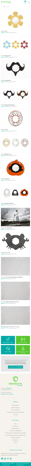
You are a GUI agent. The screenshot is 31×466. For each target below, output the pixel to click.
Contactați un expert (15, 367)
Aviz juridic (15, 426)
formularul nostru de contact (7, 394)
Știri (15, 423)
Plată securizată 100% (15, 437)
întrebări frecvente (15, 428)
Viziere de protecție (15, 407)
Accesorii (15, 414)
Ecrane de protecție (15, 410)
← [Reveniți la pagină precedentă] (1, 6)
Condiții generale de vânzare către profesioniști (15, 435)
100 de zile (12, 277)
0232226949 (8, 388)
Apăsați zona (15, 440)
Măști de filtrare (15, 405)
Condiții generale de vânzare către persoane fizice (15, 433)
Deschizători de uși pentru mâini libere (15, 412)
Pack (6, 55)
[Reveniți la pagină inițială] (4, 6)
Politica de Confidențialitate (15, 430)
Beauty (4, 31)
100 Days (10, 301)
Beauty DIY (6, 228)
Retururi (15, 442)
